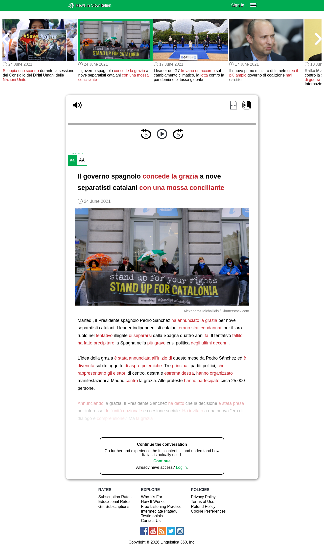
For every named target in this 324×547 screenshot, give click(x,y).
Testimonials (152, 516)
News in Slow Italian (78, 5)
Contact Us (151, 521)
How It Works (152, 501)
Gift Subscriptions (113, 506)
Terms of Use (202, 501)
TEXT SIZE (77, 153)
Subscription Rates (114, 497)
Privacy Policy (203, 497)
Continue (161, 461)
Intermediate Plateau (159, 511)
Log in (181, 467)
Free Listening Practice (161, 506)
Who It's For (151, 497)
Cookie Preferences (208, 511)
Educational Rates (114, 501)
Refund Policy (203, 506)
